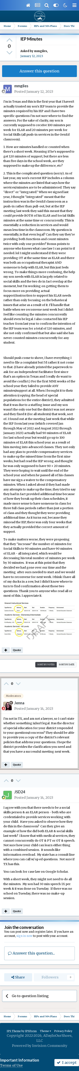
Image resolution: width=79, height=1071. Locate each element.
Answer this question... (31, 953)
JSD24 (19, 792)
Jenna (19, 703)
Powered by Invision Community (39, 1046)
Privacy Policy (63, 1031)
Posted (33, 91)
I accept (67, 1062)
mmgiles (40, 51)
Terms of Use (11, 1065)
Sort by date (66, 664)
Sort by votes (46, 664)
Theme (45, 1031)
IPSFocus (31, 1031)
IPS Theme (14, 1031)
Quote (17, 650)
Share (18, 977)
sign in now (24, 936)
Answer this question (39, 71)
